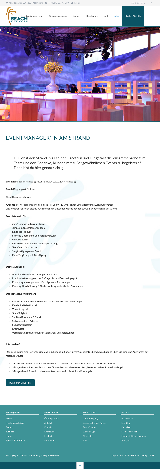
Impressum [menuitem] (117, 455)
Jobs (116, 16)
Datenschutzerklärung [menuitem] (136, 455)
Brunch (76, 16)
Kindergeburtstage (58, 16)
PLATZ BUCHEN (133, 16)
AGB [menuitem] (152, 455)
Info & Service (137, 3)
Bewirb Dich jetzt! (20, 382)
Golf (106, 16)
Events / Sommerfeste (31, 16)
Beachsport (92, 16)
